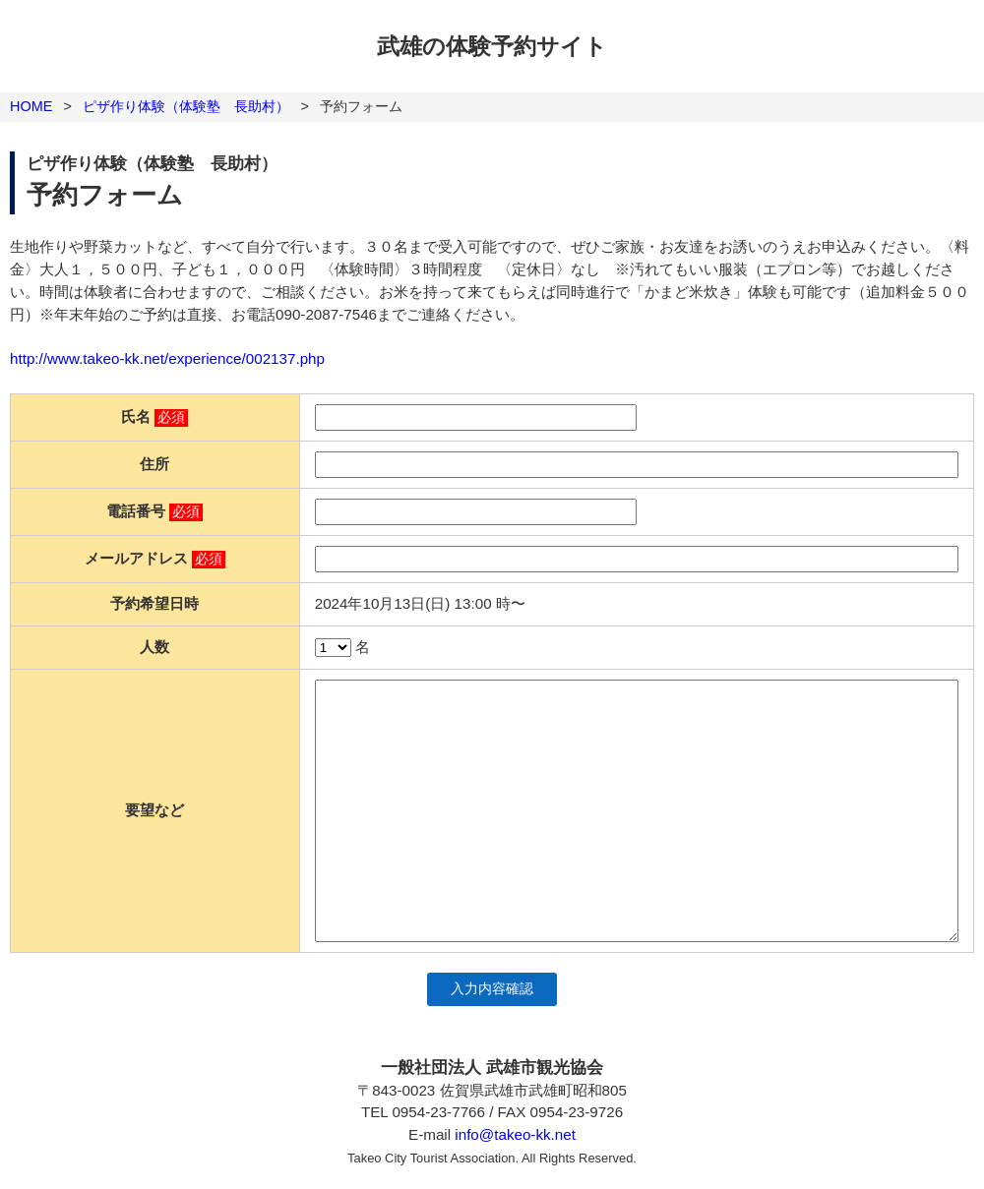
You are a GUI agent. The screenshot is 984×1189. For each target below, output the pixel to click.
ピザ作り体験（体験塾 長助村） (186, 106)
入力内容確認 (492, 988)
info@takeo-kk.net (515, 1134)
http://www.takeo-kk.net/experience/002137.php (167, 358)
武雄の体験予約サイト (492, 46)
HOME (31, 106)
